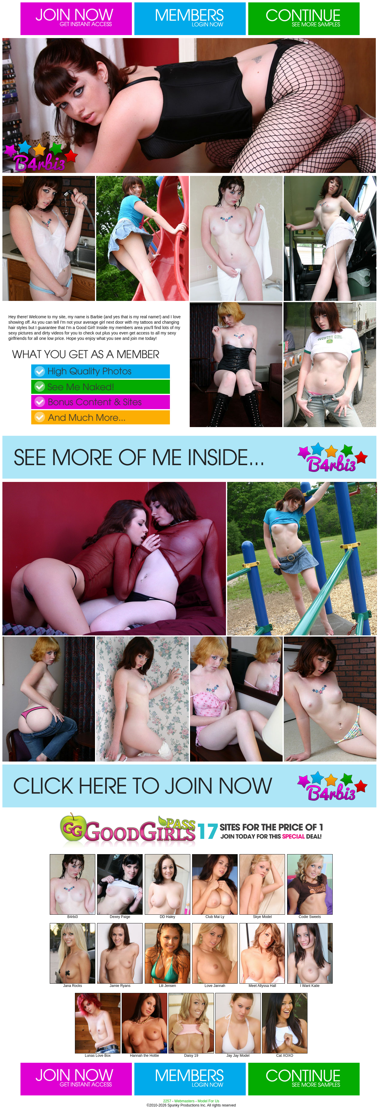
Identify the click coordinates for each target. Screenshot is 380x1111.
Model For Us (208, 1101)
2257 (167, 1101)
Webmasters (184, 1101)
